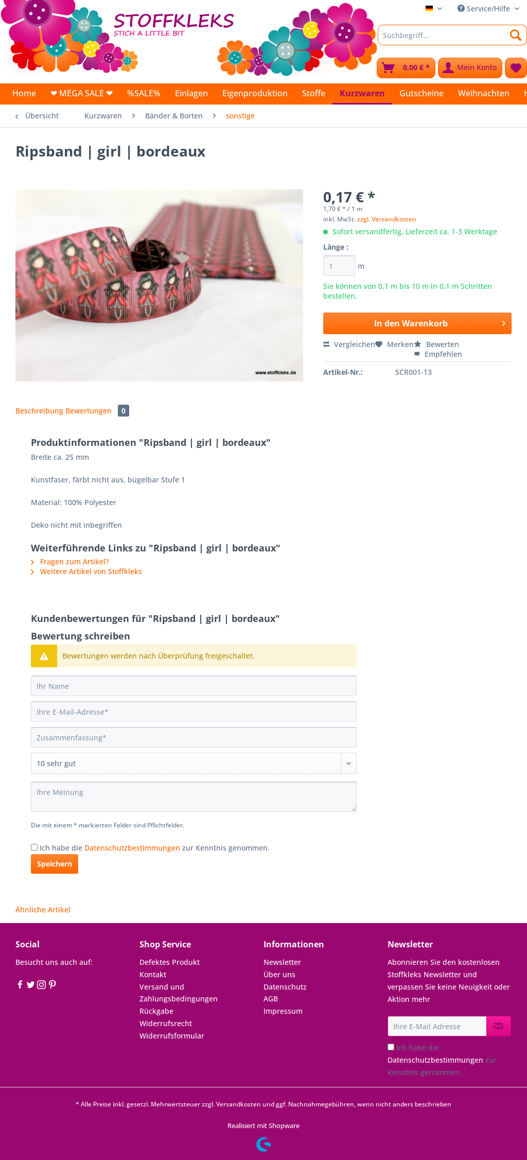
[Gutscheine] (421, 93)
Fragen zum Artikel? (70, 561)
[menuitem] (452, 40)
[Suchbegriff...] (452, 35)
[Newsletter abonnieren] (498, 1026)
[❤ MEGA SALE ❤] (81, 93)
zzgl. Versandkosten (386, 219)
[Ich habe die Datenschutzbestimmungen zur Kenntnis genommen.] (34, 847)
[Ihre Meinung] (194, 797)
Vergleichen (349, 344)
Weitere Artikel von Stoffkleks (86, 571)
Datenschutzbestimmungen (132, 848)
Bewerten (436, 344)
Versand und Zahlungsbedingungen (178, 993)
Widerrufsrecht (165, 1023)
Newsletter (282, 962)
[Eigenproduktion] (255, 93)
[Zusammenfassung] (194, 737)
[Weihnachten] (484, 93)
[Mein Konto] (470, 68)
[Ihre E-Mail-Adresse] (194, 711)
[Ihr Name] (194, 686)
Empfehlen (438, 354)
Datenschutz (285, 987)
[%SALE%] (144, 93)
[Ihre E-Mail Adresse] (437, 1026)
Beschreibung (39, 410)
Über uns (279, 974)
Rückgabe (156, 1011)
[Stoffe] (313, 93)
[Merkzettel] (516, 68)
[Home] (24, 93)
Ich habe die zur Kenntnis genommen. (155, 848)
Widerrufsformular (171, 1036)
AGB (271, 998)
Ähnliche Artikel (43, 909)
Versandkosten (238, 1104)
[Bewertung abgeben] (194, 763)
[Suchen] (516, 35)
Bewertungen (97, 410)
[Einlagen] (191, 93)
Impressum (283, 1011)
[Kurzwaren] (362, 94)
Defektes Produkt (169, 962)
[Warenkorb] (406, 68)
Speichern (54, 864)
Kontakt (152, 974)
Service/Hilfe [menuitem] (485, 8)
